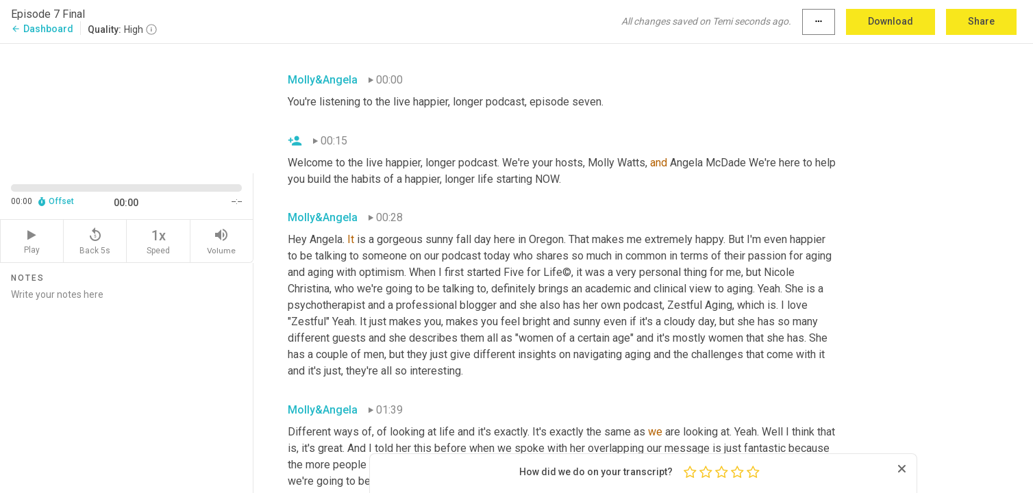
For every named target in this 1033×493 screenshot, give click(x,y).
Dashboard (42, 28)
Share (981, 21)
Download (890, 21)
